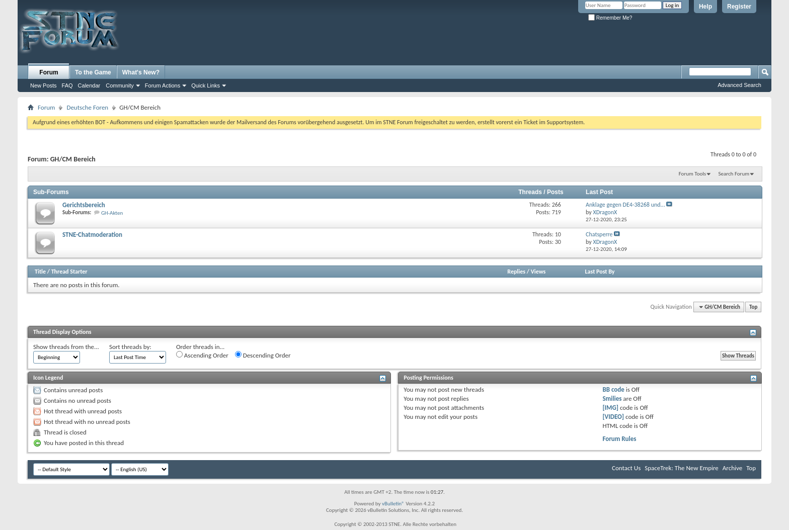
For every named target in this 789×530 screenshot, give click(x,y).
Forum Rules (619, 439)
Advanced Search (739, 85)
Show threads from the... (66, 346)
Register (739, 6)
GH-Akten (112, 213)
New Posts (43, 85)
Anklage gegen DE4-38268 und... (625, 204)
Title (40, 271)
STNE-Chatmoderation (92, 234)
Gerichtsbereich (83, 205)
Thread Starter (69, 271)
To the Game (93, 72)
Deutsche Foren (87, 107)
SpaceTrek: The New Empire (682, 468)
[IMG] (610, 407)
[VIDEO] (613, 416)
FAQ (67, 85)
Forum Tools (692, 173)
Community (120, 85)
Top (753, 307)
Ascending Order (202, 355)
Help (705, 6)
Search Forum (734, 173)
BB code (613, 389)
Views (538, 271)
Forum (48, 72)
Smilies (611, 398)
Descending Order (263, 355)
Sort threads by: (130, 346)
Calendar (89, 85)
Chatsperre (599, 234)
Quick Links (205, 85)
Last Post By (600, 271)
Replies (516, 271)
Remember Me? (610, 18)
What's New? (141, 72)
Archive (732, 468)
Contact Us (626, 468)
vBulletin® (393, 503)
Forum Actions (162, 85)
